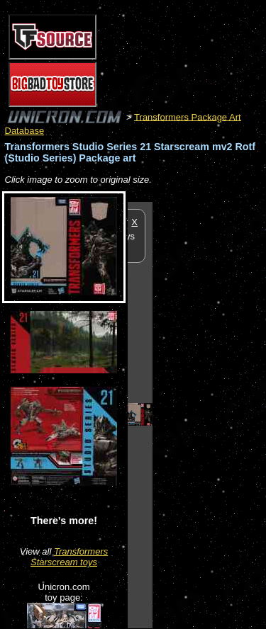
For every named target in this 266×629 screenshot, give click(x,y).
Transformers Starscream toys (69, 556)
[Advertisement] (209, 414)
